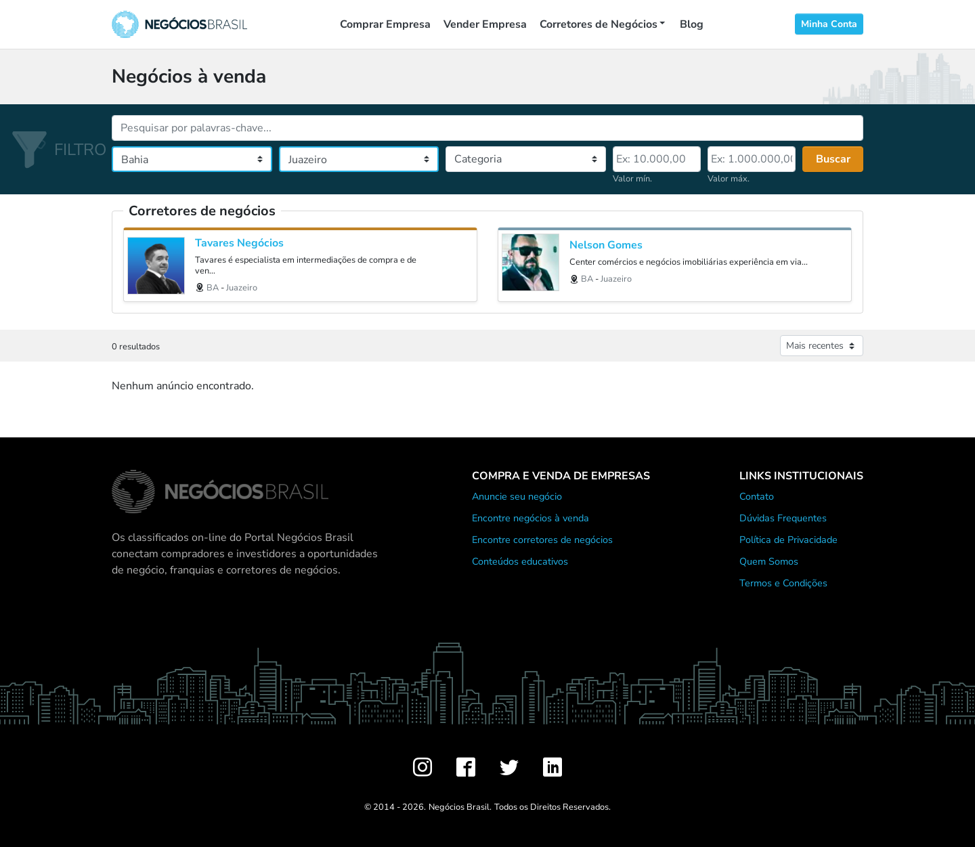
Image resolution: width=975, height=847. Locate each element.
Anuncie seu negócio (517, 496)
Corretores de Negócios (598, 24)
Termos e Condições (783, 583)
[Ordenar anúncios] (821, 345)
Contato (756, 496)
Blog (691, 24)
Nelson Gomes (606, 245)
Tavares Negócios (239, 243)
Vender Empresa (485, 24)
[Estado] (192, 159)
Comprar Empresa (385, 24)
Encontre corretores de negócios (542, 539)
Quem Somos (768, 561)
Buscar (833, 159)
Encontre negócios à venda (530, 518)
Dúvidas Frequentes (783, 518)
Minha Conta (829, 24)
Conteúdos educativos (520, 561)
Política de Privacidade (788, 539)
